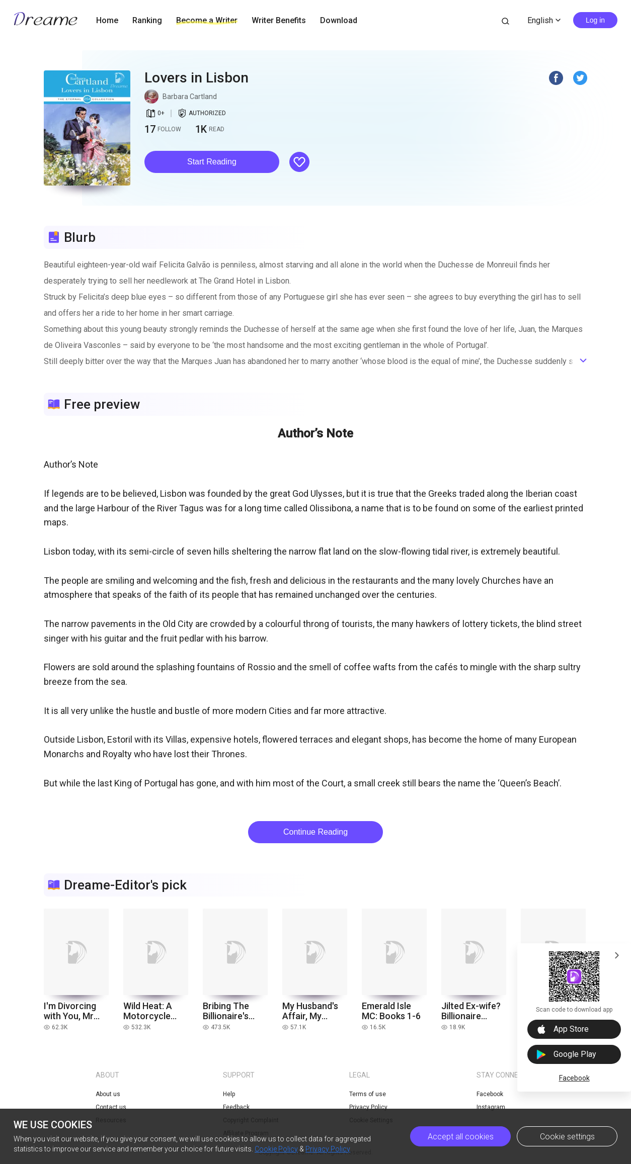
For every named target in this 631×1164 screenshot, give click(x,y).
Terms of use (367, 1094)
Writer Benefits (279, 20)
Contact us (111, 1107)
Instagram (491, 1107)
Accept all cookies (461, 1136)
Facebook (574, 1078)
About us (108, 1094)
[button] (211, 162)
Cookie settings (567, 1136)
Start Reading (211, 161)
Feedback (236, 1107)
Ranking (147, 20)
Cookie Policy (276, 1149)
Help (229, 1094)
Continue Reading (315, 832)
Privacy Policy (327, 1149)
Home (107, 20)
